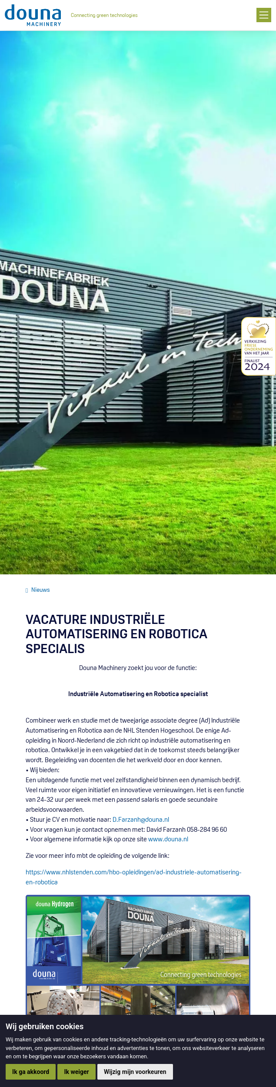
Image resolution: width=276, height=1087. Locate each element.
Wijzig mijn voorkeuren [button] (135, 1071)
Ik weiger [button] (76, 1071)
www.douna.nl (168, 840)
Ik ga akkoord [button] (30, 1071)
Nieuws (40, 590)
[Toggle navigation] (263, 15)
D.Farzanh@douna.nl (141, 820)
